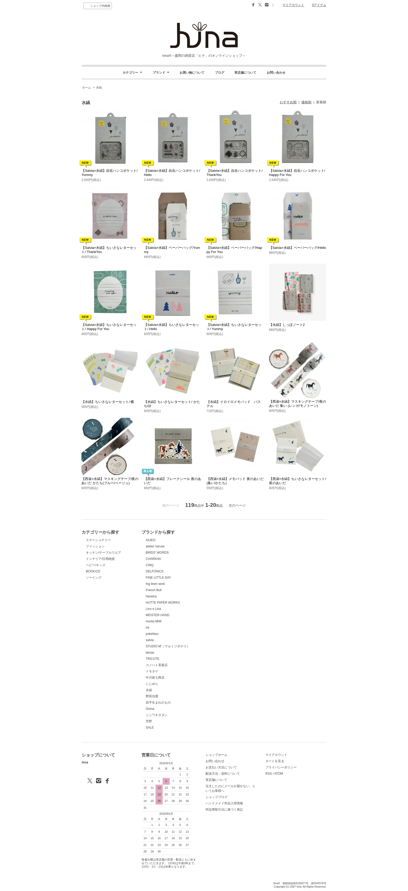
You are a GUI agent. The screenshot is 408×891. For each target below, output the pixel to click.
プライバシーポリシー (281, 767)
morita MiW (154, 621)
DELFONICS (155, 571)
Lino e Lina (153, 609)
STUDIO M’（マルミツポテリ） (168, 646)
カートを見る (274, 761)
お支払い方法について (221, 767)
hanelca (151, 596)
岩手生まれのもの (158, 702)
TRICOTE (153, 659)
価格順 (306, 102)
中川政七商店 (155, 677)
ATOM (278, 773)
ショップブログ (216, 797)
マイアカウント (293, 5)
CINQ (150, 565)
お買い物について (192, 72)
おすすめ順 (288, 102)
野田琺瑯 (152, 696)
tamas (150, 652)
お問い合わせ (276, 72)
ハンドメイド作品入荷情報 (224, 803)
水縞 (99, 87)
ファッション (95, 546)
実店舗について (245, 72)
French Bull (154, 590)
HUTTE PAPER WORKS (163, 602)
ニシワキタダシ (157, 715)
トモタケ (152, 671)
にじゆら (152, 684)
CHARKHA (153, 559)
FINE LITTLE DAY (158, 577)
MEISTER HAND (157, 615)
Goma (150, 709)
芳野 (149, 721)
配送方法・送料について (223, 773)
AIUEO (150, 540)
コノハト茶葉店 (157, 665)
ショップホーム (216, 755)
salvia (150, 640)
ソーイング (93, 577)
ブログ (219, 72)
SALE (150, 727)
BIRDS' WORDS (157, 552)
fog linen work (155, 584)
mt (147, 627)
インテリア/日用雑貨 (100, 559)
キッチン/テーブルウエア (103, 552)
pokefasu (152, 634)
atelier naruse (155, 546)
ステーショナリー (98, 540)
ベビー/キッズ (95, 565)
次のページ (237, 505)
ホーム (86, 87)
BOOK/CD (93, 571)
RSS (268, 773)
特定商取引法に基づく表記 (224, 809)
